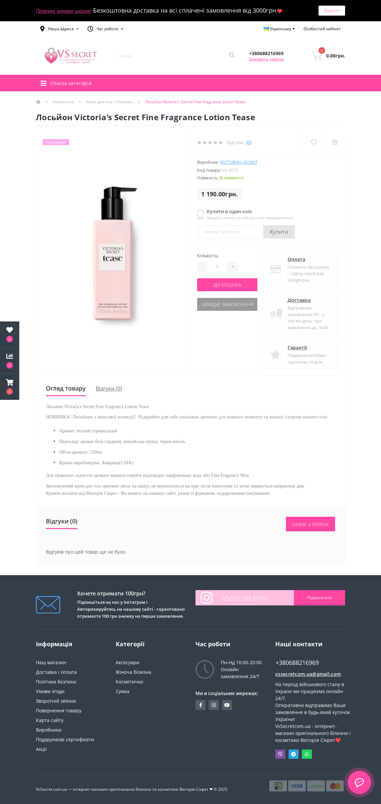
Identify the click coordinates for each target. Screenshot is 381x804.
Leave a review (310, 524)
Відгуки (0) (109, 388)
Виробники (49, 730)
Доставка (299, 300)
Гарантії (297, 347)
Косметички (129, 681)
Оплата (296, 259)
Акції (41, 749)
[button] (59, 29)
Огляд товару (66, 388)
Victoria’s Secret (238, 162)
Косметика (63, 102)
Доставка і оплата (56, 672)
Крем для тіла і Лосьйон (109, 102)
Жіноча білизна (133, 672)
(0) (248, 142)
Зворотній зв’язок (56, 701)
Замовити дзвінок (266, 59)
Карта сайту (50, 720)
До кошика (227, 285)
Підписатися (319, 597)
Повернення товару (58, 710)
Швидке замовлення (227, 304)
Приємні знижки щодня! (63, 11)
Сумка (122, 691)
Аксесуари (127, 662)
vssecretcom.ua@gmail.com (308, 674)
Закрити (331, 10)
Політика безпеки (56, 681)
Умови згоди (50, 691)
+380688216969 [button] (297, 663)
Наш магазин (51, 662)
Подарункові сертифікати (65, 739)
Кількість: (208, 255)
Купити (279, 231)
